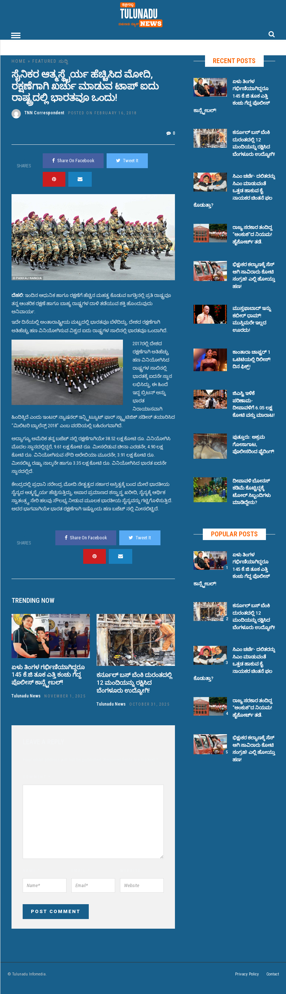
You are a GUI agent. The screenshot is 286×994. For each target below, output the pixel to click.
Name (31, 870)
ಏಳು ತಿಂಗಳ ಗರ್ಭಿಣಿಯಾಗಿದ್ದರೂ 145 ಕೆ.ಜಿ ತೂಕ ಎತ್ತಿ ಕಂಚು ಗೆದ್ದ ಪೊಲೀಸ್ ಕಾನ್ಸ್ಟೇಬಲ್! (48, 674)
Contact (272, 973)
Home (19, 60)
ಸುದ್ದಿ (65, 60)
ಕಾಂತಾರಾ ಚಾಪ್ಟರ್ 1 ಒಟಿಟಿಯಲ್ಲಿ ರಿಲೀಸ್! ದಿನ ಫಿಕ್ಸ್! (252, 359)
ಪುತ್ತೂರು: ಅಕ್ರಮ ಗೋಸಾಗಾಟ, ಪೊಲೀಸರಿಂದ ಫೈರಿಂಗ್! (253, 444)
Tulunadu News (26, 695)
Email (80, 870)
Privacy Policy (247, 973)
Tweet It (127, 160)
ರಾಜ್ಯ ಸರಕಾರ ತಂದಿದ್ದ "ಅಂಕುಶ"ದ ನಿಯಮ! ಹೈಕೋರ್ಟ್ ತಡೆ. (252, 234)
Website (130, 870)
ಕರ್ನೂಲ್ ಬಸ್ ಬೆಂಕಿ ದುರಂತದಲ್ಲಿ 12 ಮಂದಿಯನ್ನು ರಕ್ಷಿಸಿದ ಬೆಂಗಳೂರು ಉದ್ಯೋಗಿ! (134, 682)
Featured (44, 60)
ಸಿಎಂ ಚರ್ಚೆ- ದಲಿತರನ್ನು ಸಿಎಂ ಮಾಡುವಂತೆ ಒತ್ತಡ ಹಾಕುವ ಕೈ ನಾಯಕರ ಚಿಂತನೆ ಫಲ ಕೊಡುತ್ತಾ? (234, 190)
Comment (37, 776)
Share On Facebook (73, 160)
